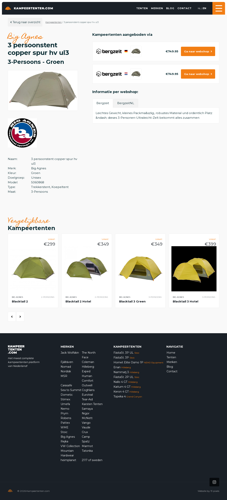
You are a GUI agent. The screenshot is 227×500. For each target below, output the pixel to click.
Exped (86, 371)
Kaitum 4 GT (127, 386)
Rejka (64, 441)
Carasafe (66, 385)
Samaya (87, 408)
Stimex (65, 399)
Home (171, 352)
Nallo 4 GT (126, 382)
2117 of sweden (92, 460)
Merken (157, 8)
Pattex (65, 422)
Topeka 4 (128, 396)
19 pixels (214, 490)
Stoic (64, 432)
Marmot (87, 446)
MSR (64, 376)
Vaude (86, 427)
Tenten (142, 8)
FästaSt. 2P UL (126, 377)
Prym (64, 413)
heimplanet (68, 460)
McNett (87, 418)
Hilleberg (88, 366)
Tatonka (87, 451)
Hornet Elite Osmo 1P (138, 362)
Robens (66, 418)
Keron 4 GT (126, 391)
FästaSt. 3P (124, 357)
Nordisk (66, 371)
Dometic (67, 394)
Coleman (88, 362)
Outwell (87, 385)
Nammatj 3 (126, 372)
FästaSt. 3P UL (126, 352)
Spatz (86, 441)
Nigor (85, 413)
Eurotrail (87, 394)
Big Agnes (68, 436)
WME (64, 427)
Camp (86, 436)
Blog (170, 8)
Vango (86, 422)
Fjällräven (67, 362)
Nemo (65, 408)
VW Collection (70, 446)
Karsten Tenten (92, 404)
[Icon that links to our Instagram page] (214, 482)
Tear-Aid (87, 399)
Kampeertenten (53, 22)
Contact (184, 8)
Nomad (66, 366)
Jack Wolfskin (70, 352)
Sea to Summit (71, 390)
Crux (85, 432)
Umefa (65, 404)
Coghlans (88, 390)
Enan (122, 367)
